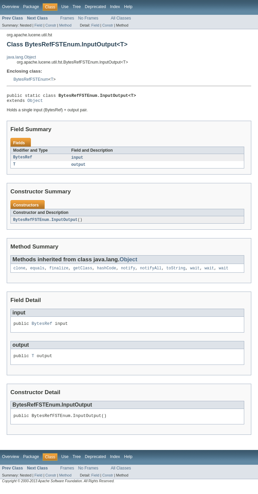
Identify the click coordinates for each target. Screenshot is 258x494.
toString (175, 271)
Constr (50, 25)
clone (19, 271)
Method (65, 25)
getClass (82, 271)
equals (37, 271)
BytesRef (22, 159)
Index (115, 6)
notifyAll (151, 271)
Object (35, 102)
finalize (59, 271)
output (78, 167)
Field (38, 25)
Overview (10, 6)
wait (195, 271)
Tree (77, 6)
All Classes (121, 18)
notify (128, 271)
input (77, 159)
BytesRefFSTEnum (30, 79)
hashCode (106, 271)
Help (128, 6)
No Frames (88, 18)
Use (65, 6)
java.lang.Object (21, 57)
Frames (67, 18)
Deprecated (95, 6)
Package (31, 6)
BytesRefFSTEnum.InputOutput (45, 222)
